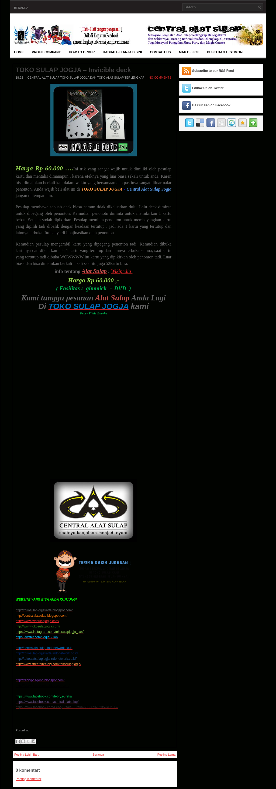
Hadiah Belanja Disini (122, 52)
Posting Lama (166, 754)
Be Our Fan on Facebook (211, 105)
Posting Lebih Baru (26, 754)
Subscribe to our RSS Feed (213, 71)
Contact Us (160, 52)
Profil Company (46, 52)
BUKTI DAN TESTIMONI (225, 52)
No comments (160, 77)
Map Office (189, 52)
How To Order (82, 52)
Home (19, 52)
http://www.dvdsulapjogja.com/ (37, 621)
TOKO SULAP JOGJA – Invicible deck (73, 70)
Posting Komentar (28, 779)
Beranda (21, 7)
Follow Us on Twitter (207, 88)
